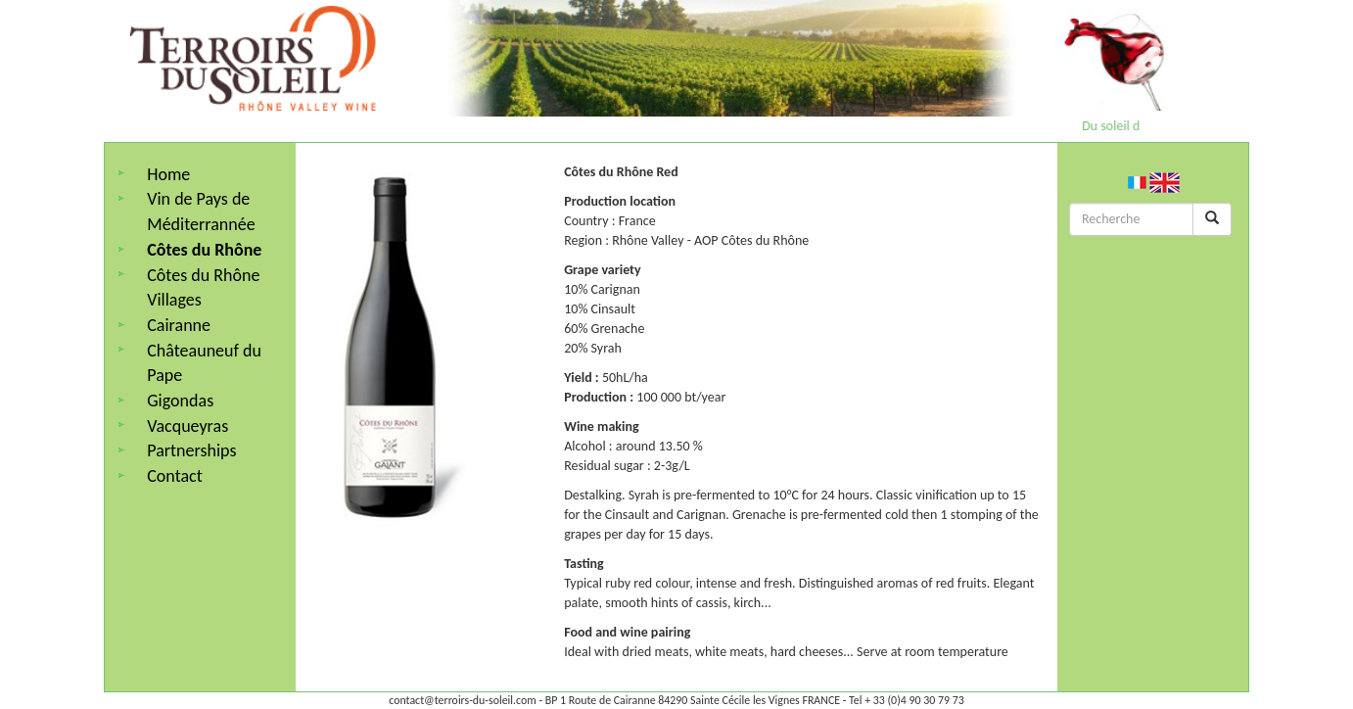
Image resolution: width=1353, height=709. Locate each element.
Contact (174, 476)
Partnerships (191, 450)
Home (168, 174)
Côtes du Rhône (204, 249)
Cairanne (178, 325)
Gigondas (180, 400)
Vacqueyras (187, 426)
